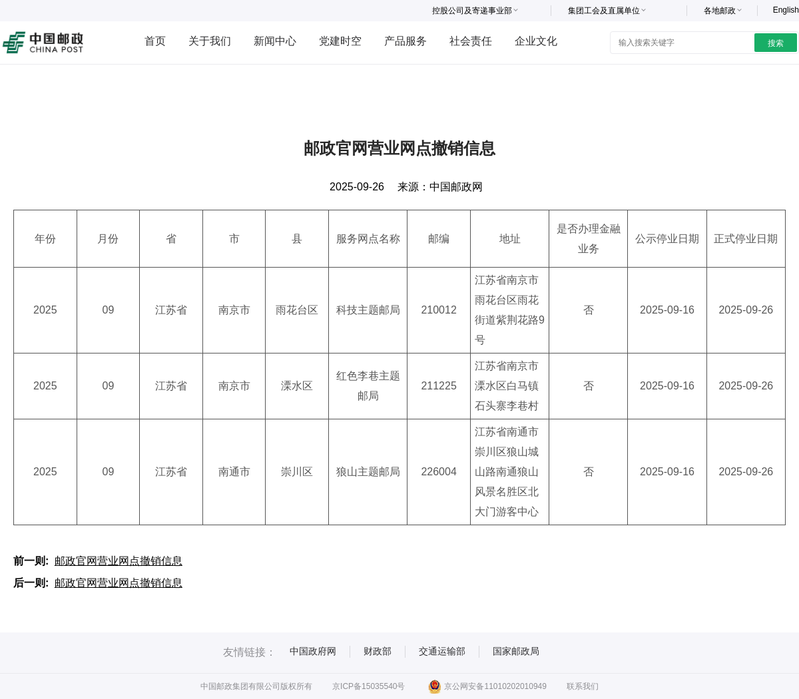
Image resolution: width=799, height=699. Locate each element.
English (786, 10)
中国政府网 (313, 651)
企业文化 (536, 41)
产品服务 (405, 41)
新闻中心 (275, 41)
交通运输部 (442, 651)
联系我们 (583, 686)
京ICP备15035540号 (368, 686)
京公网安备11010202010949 (487, 686)
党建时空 (340, 41)
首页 (155, 41)
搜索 (776, 43)
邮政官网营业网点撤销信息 (118, 561)
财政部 (378, 651)
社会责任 (470, 41)
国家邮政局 (516, 651)
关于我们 (209, 41)
